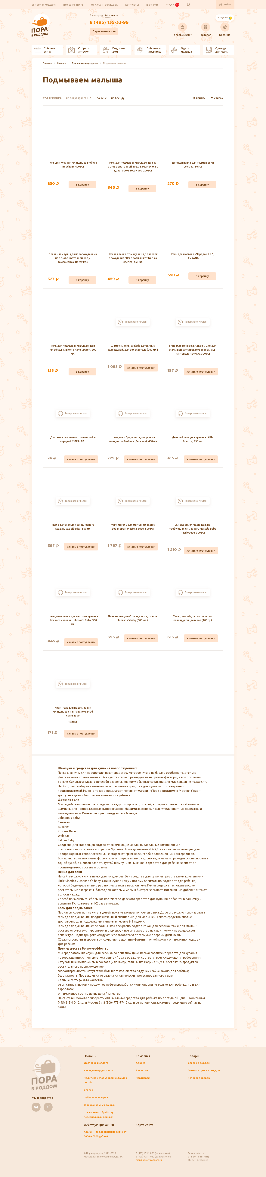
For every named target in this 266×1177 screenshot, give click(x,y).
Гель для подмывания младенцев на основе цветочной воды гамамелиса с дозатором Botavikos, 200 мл (133, 166)
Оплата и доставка (104, 5)
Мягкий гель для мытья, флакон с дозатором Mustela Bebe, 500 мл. (133, 526)
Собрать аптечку (78, 50)
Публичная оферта (96, 1097)
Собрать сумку (44, 50)
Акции (172, 5)
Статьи (88, 1090)
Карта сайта (145, 1125)
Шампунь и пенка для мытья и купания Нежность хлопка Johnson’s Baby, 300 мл (73, 620)
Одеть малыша (181, 50)
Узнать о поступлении (141, 367)
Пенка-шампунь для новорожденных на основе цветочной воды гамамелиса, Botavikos (73, 258)
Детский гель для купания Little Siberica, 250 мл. (192, 439)
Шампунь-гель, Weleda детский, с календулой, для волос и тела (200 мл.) (132, 347)
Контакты (132, 5)
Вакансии (142, 1070)
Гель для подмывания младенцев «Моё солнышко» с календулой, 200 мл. (73, 349)
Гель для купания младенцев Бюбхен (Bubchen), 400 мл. (73, 164)
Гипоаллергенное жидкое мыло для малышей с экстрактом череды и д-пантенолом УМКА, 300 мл (192, 349)
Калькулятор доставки (99, 1070)
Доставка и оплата (96, 1063)
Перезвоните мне (103, 31)
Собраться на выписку (149, 50)
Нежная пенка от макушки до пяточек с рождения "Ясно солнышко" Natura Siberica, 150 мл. (133, 258)
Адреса (140, 1063)
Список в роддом (44, 5)
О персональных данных (99, 1105)
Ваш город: (102, 16)
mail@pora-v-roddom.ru (149, 1160)
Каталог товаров (199, 1078)
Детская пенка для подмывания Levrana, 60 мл (193, 164)
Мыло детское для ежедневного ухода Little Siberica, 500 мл (72, 526)
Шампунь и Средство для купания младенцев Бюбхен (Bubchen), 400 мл (133, 439)
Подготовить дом (116, 50)
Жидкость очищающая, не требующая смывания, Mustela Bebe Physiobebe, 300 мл (192, 528)
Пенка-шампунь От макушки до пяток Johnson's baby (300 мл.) (133, 618)
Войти (224, 4)
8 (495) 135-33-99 (109, 23)
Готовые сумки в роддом (204, 1070)
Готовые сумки (182, 30)
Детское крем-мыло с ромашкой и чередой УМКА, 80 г (73, 439)
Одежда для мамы (217, 50)
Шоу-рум (152, 5)
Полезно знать (73, 5)
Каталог (205, 30)
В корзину (82, 184)
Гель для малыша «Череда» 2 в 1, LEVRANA (192, 256)
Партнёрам (143, 1078)
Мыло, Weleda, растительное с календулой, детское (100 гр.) (193, 618)
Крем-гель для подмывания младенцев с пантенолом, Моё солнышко (73, 712)
